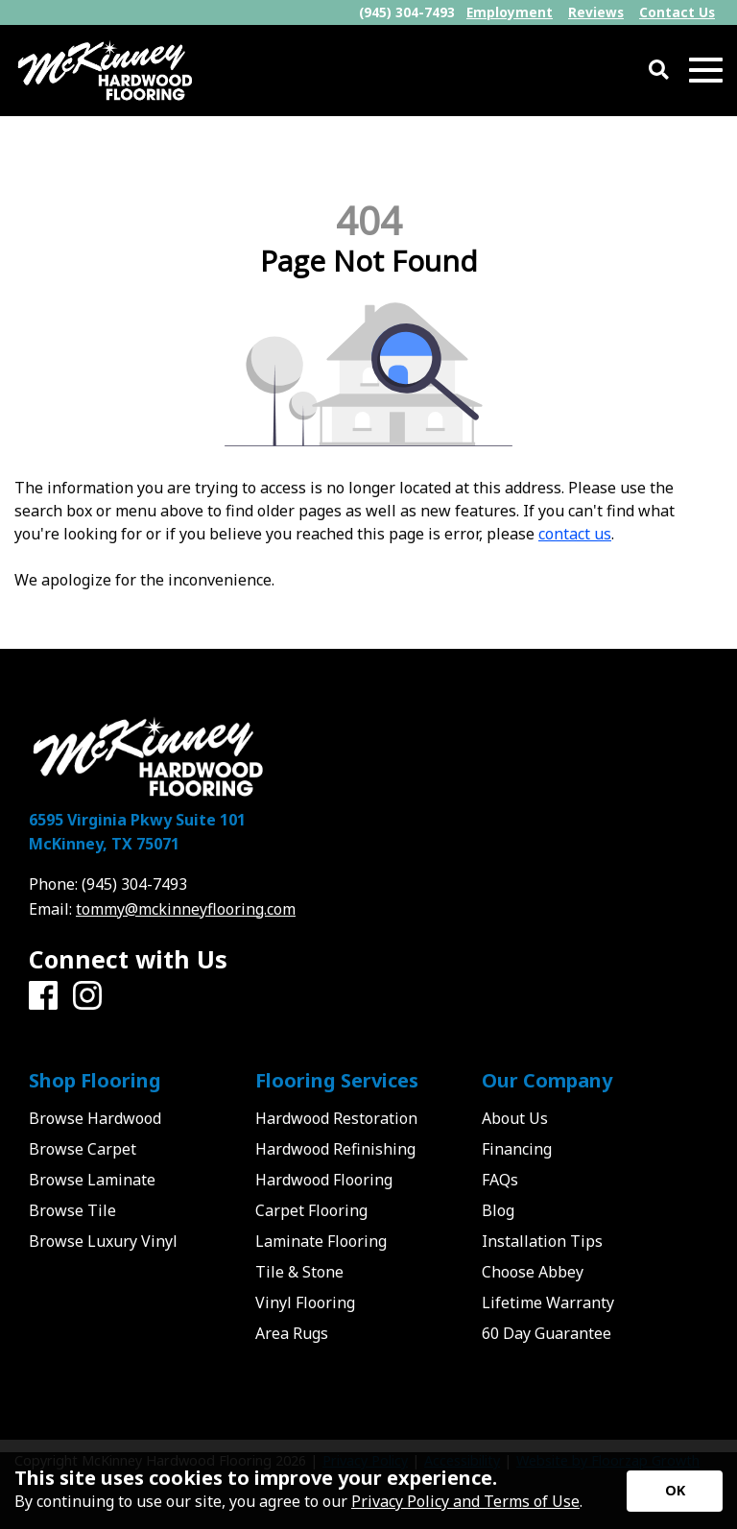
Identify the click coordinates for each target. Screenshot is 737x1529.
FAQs (500, 1179)
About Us (515, 1118)
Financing (517, 1149)
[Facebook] (43, 996)
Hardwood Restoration (336, 1118)
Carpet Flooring (311, 1210)
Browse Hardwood (95, 1118)
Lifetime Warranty (548, 1302)
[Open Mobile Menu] (706, 71)
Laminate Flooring (321, 1241)
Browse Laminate (92, 1179)
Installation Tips (542, 1241)
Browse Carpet (82, 1149)
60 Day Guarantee (546, 1333)
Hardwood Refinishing (335, 1149)
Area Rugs (291, 1333)
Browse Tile (72, 1210)
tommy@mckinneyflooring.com (186, 909)
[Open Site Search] (659, 70)
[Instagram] (87, 996)
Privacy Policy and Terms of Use (465, 1501)
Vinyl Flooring (305, 1302)
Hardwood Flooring (323, 1179)
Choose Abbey (532, 1271)
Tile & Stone (299, 1271)
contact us (574, 533)
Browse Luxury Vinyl (103, 1241)
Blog (498, 1210)
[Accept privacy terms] (675, 1491)
